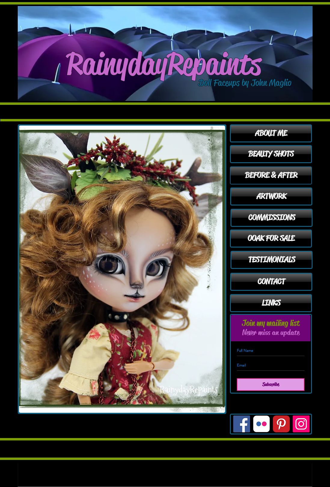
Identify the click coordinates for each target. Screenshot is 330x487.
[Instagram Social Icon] (301, 423)
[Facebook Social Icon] (241, 423)
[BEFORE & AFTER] (271, 175)
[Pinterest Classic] (281, 423)
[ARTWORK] (271, 196)
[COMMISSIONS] (272, 218)
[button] (122, 269)
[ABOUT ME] (271, 133)
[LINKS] (271, 303)
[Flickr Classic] (261, 423)
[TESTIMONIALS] (272, 260)
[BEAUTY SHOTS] (271, 154)
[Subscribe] (270, 384)
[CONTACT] (271, 282)
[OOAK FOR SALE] (271, 239)
